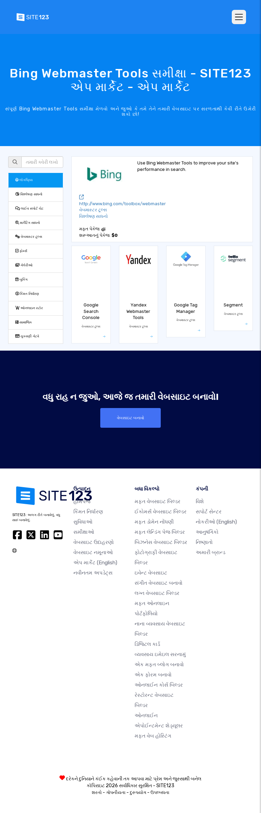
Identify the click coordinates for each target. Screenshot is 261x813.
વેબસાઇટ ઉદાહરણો (93, 542)
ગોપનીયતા (115, 792)
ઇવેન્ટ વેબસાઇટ (151, 573)
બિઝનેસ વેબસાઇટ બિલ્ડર (161, 542)
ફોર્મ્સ (21, 251)
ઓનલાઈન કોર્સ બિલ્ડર (159, 685)
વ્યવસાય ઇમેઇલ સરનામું (160, 654)
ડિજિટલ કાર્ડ (147, 644)
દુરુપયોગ (138, 792)
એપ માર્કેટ (95, 563)
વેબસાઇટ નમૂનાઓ (93, 552)
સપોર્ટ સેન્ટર (209, 512)
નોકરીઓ (216, 522)
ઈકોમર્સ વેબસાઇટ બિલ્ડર (161, 512)
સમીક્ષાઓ (83, 532)
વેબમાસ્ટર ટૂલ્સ (28, 236)
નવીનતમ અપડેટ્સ (92, 573)
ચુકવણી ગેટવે (27, 336)
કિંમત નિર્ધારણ (27, 293)
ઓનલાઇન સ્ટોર (29, 308)
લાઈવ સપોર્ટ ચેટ (29, 208)
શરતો (97, 792)
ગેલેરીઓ (24, 265)
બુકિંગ (21, 279)
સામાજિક (23, 322)
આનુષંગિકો (207, 532)
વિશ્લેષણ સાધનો (28, 194)
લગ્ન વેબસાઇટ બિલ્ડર (157, 593)
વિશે (200, 501)
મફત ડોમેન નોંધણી (154, 522)
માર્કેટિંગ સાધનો (27, 222)
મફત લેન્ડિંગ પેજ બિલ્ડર (160, 532)
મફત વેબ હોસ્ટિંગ (153, 736)
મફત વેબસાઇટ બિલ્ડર (157, 501)
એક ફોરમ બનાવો (153, 675)
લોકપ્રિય (24, 180)
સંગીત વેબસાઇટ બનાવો (158, 583)
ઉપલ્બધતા (160, 792)
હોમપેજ (81, 501)
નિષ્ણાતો (204, 542)
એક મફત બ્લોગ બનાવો (159, 664)
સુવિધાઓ (82, 522)
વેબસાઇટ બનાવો (130, 418)
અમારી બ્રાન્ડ (210, 552)
